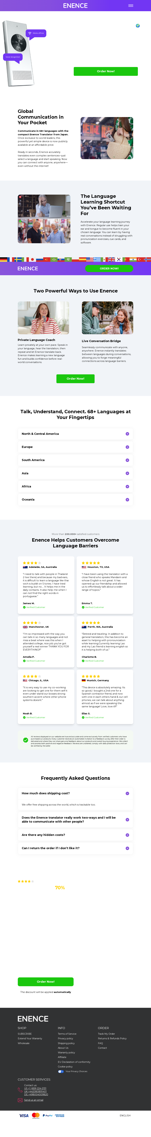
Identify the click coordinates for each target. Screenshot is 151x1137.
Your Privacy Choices (72, 1071)
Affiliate (62, 1057)
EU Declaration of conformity (74, 1062)
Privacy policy (65, 1038)
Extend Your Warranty (30, 1038)
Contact (102, 1047)
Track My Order (106, 1033)
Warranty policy (66, 1052)
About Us (63, 1047)
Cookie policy (65, 1066)
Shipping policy (66, 1043)
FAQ (100, 1043)
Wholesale (23, 1043)
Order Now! (106, 71)
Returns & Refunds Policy (112, 1038)
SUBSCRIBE (25, 1033)
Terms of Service (67, 1033)
